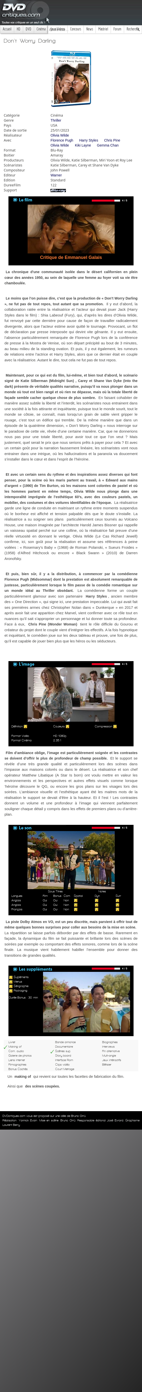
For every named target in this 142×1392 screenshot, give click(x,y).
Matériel (103, 29)
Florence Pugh (61, 140)
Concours (75, 29)
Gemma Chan (108, 145)
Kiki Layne (83, 145)
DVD (28, 29)
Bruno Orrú (67, 1120)
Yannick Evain (28, 1120)
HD (18, 29)
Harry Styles (88, 140)
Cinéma (41, 29)
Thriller (55, 120)
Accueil (7, 29)
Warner (56, 175)
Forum (117, 29)
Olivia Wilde (59, 135)
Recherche (133, 29)
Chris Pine (112, 140)
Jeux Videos (58, 29)
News (89, 29)
